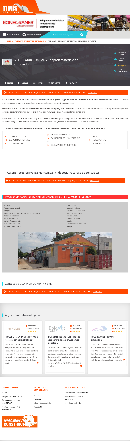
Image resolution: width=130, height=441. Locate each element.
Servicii (38, 83)
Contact (71, 83)
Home (8, 41)
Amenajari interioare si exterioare (29, 41)
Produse (23, 83)
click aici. (92, 92)
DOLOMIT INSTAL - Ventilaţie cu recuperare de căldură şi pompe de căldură (64, 339)
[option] (65, 23)
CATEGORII (11, 34)
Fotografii (54, 83)
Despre (9, 83)
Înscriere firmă (31, 34)
